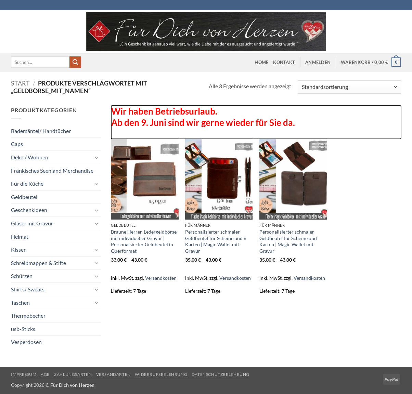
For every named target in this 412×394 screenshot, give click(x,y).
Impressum (24, 374)
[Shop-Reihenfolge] (349, 87)
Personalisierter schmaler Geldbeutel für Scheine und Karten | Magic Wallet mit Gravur (288, 241)
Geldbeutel (24, 197)
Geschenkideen (29, 210)
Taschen (20, 302)
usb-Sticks (23, 329)
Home (261, 62)
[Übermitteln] (75, 62)
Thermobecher (28, 315)
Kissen (19, 249)
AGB (45, 374)
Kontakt (284, 62)
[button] (318, 62)
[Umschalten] (97, 157)
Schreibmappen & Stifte (38, 263)
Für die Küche (27, 183)
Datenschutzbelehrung (220, 374)
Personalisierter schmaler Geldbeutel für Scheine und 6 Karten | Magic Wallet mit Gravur (215, 241)
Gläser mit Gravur (32, 223)
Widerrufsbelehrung (161, 374)
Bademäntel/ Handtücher (41, 131)
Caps (17, 144)
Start (20, 83)
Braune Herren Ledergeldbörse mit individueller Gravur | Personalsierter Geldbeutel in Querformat (144, 241)
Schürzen (22, 276)
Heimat (19, 236)
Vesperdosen (26, 342)
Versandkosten (161, 278)
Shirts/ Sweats (27, 289)
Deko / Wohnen (29, 157)
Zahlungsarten (73, 374)
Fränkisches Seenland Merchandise (52, 170)
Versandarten (113, 374)
